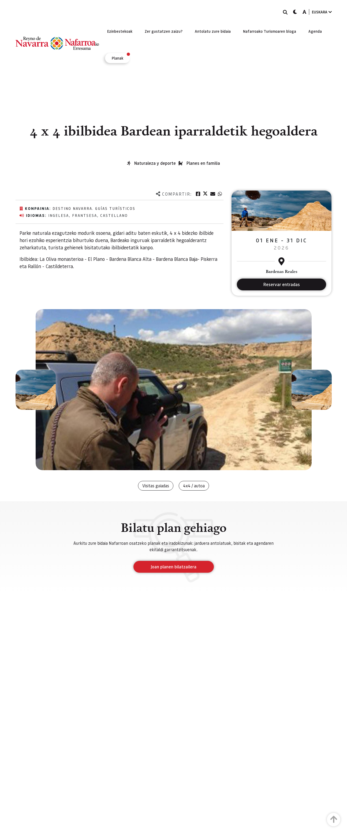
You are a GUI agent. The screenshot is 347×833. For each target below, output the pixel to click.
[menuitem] (120, 31)
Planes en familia (203, 163)
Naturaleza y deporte (155, 163)
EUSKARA (322, 11)
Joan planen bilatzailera (173, 566)
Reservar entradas (281, 284)
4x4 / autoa (194, 485)
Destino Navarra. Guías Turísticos (94, 208)
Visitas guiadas (155, 485)
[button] (36, 390)
